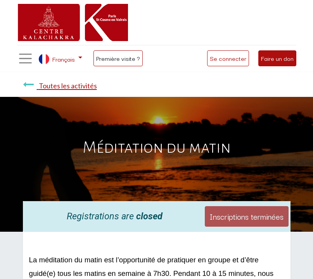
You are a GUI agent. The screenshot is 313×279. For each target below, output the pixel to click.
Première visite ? (118, 58)
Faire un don (277, 58)
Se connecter (228, 58)
